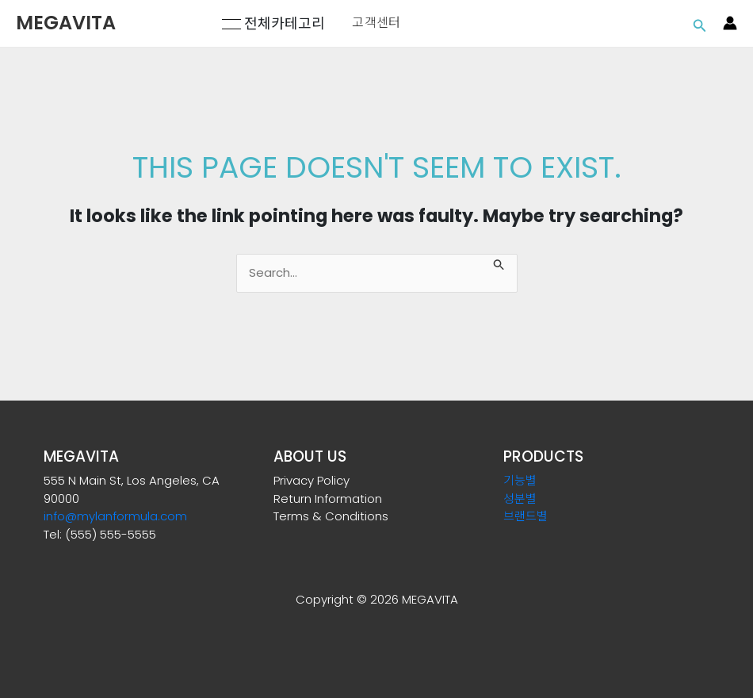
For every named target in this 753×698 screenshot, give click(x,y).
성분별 (520, 498)
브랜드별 (525, 516)
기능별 (520, 480)
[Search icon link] (700, 23)
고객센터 (376, 22)
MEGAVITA (66, 23)
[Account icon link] (730, 23)
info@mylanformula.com (115, 516)
